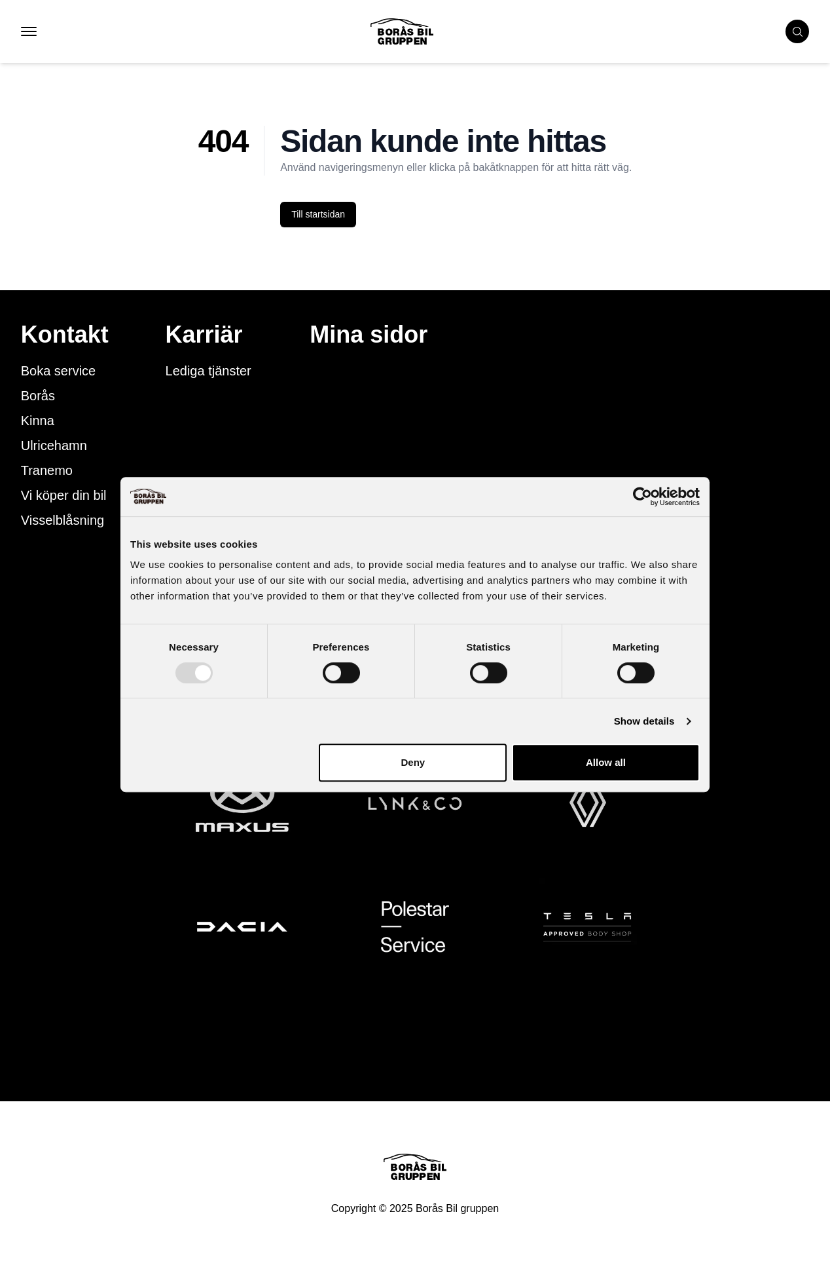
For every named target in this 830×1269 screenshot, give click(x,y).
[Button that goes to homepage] (422, 31)
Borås (38, 395)
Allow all (606, 762)
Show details (644, 721)
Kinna (37, 420)
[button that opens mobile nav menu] (29, 31)
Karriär (204, 335)
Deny (413, 762)
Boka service (58, 371)
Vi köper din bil (64, 495)
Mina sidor (368, 335)
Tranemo (47, 470)
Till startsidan (318, 214)
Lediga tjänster (208, 371)
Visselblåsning (63, 520)
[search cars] (797, 31)
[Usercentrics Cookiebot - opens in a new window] (642, 496)
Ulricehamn (54, 445)
